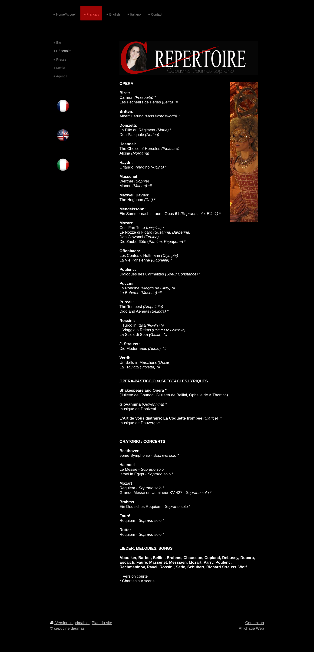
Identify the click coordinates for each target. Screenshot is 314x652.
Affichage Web (251, 628)
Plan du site (102, 623)
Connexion (254, 623)
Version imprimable (70, 623)
